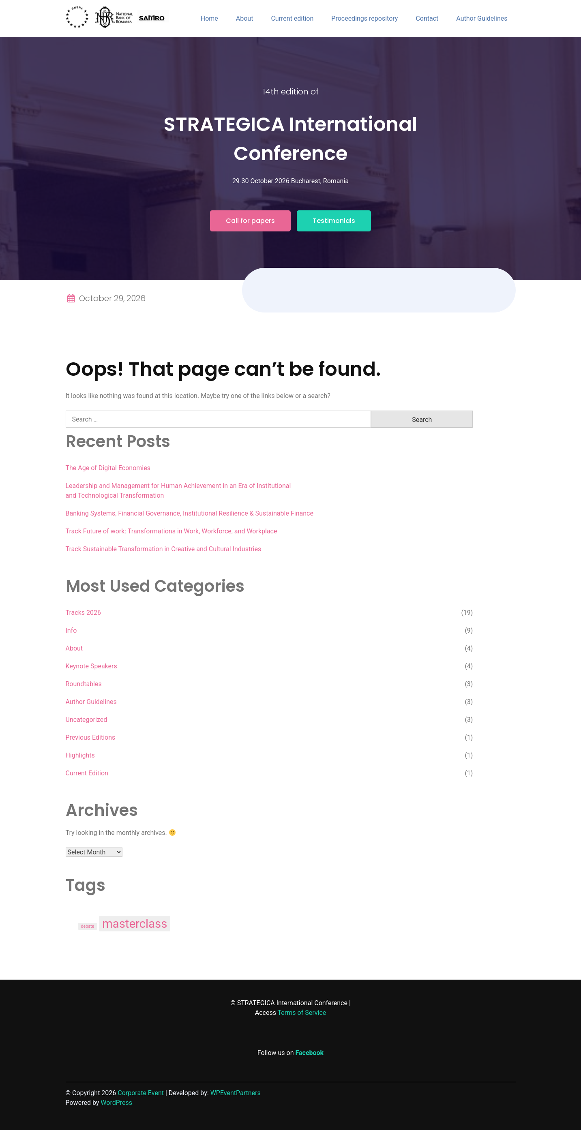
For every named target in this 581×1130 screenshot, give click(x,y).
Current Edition (87, 773)
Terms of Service (302, 1013)
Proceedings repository (364, 18)
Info (71, 630)
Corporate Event (141, 1093)
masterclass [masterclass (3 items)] (134, 924)
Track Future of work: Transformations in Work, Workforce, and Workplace (171, 531)
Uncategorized (86, 719)
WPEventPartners (235, 1093)
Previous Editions (91, 737)
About (244, 18)
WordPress (116, 1102)
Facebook (310, 1053)
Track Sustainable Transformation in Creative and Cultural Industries (164, 549)
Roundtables (84, 684)
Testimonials (334, 220)
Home (209, 18)
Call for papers (250, 220)
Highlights (80, 755)
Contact (427, 18)
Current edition (292, 18)
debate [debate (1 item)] (87, 926)
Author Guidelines (481, 18)
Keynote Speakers (91, 666)
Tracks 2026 (83, 612)
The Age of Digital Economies (108, 468)
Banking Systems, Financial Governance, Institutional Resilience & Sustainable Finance (189, 513)
